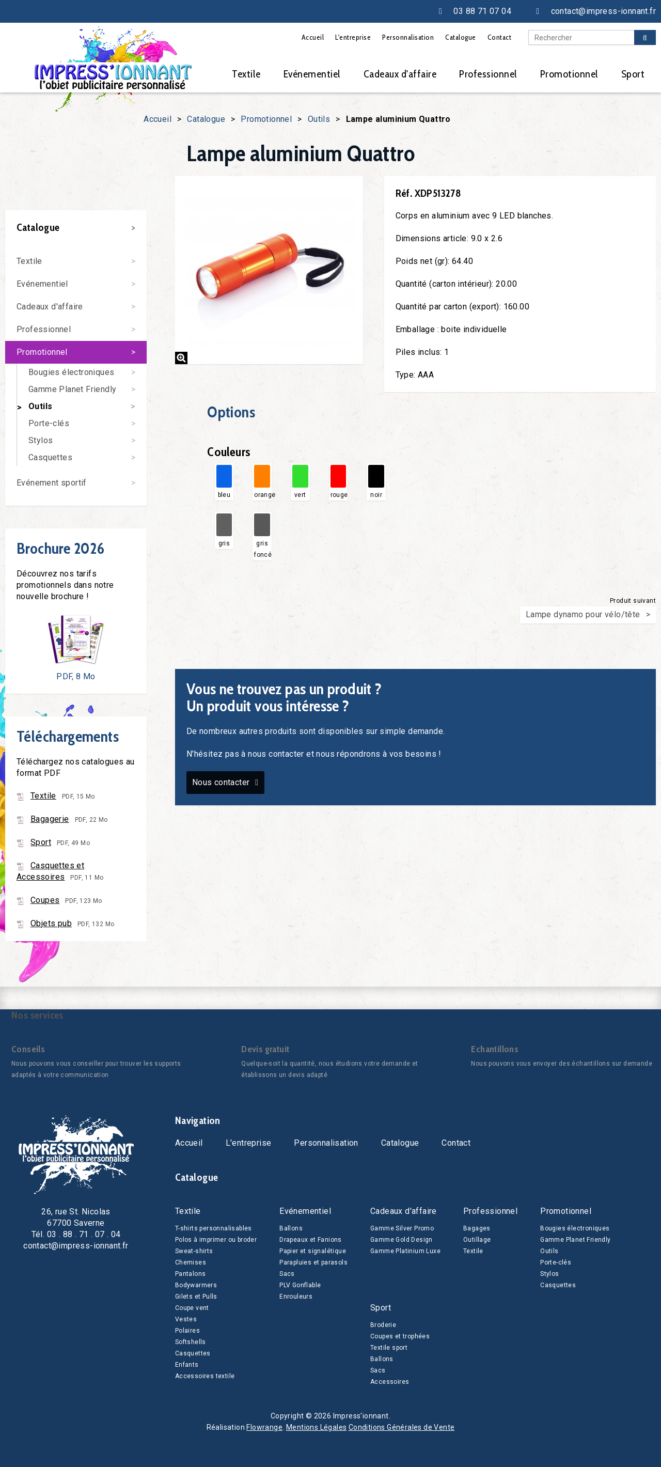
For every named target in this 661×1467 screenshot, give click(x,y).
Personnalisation (408, 37)
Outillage (477, 1239)
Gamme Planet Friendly (72, 389)
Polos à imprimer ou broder (216, 1239)
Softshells (190, 1342)
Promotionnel (569, 74)
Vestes (186, 1319)
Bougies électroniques (71, 372)
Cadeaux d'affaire (400, 74)
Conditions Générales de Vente (402, 1427)
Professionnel (488, 74)
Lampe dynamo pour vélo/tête (583, 614)
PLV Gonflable (300, 1285)
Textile (246, 74)
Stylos (40, 440)
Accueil (313, 37)
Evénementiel (312, 74)
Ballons (291, 1228)
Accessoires (389, 1381)
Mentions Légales (316, 1427)
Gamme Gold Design (401, 1239)
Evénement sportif (52, 483)
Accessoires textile (205, 1376)
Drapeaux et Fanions (310, 1239)
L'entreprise (353, 37)
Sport (633, 74)
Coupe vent (192, 1308)
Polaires (187, 1330)
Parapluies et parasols (313, 1262)
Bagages (477, 1228)
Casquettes (50, 457)
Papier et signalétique (312, 1251)
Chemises (190, 1262)
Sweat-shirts (194, 1251)
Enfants (187, 1364)
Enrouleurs (295, 1296)
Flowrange (264, 1427)
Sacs (287, 1273)
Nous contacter (221, 782)
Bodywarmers (196, 1285)
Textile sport (388, 1347)
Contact (499, 37)
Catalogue (460, 37)
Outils (319, 119)
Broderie (383, 1325)
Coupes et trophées (400, 1336)
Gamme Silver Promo (402, 1228)
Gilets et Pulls (196, 1296)
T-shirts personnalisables (213, 1228)
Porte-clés (48, 423)
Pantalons (190, 1273)
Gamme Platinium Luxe (405, 1251)
